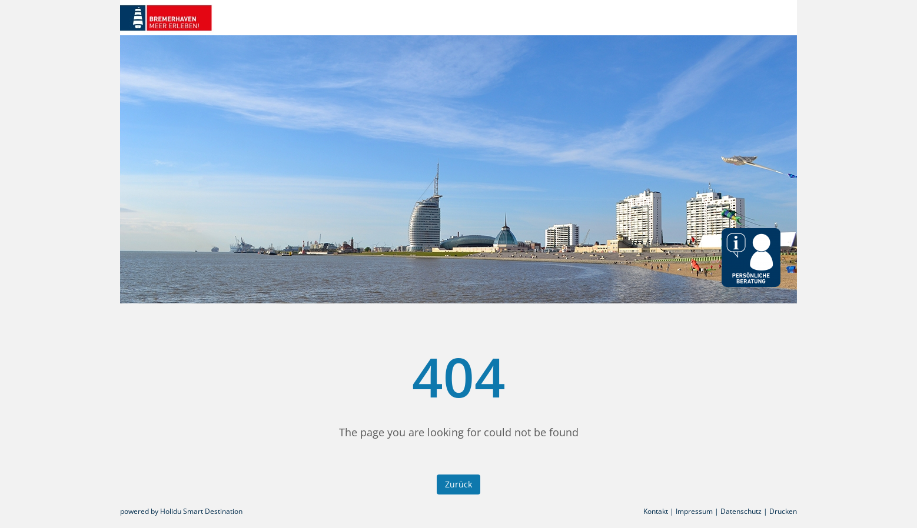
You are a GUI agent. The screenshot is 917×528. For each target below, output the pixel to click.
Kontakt (655, 511)
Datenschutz (741, 511)
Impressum (694, 511)
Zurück (458, 484)
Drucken (783, 511)
